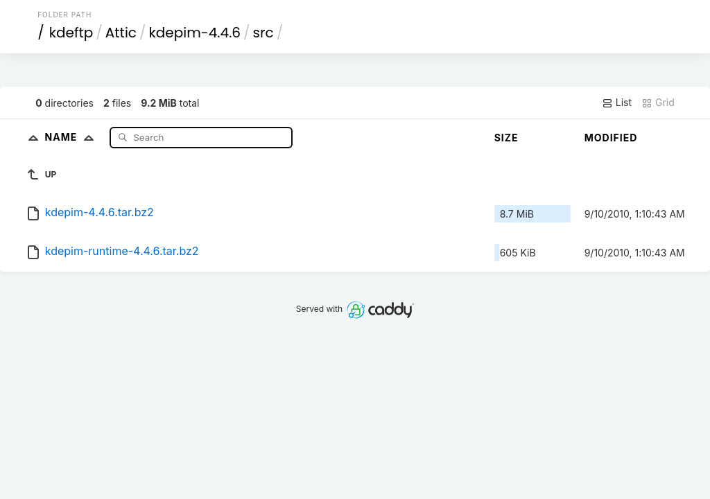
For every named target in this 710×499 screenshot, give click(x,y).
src (263, 32)
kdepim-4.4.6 (195, 32)
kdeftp (71, 32)
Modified (611, 137)
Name (72, 137)
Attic (121, 32)
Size (506, 137)
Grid (658, 102)
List (617, 102)
